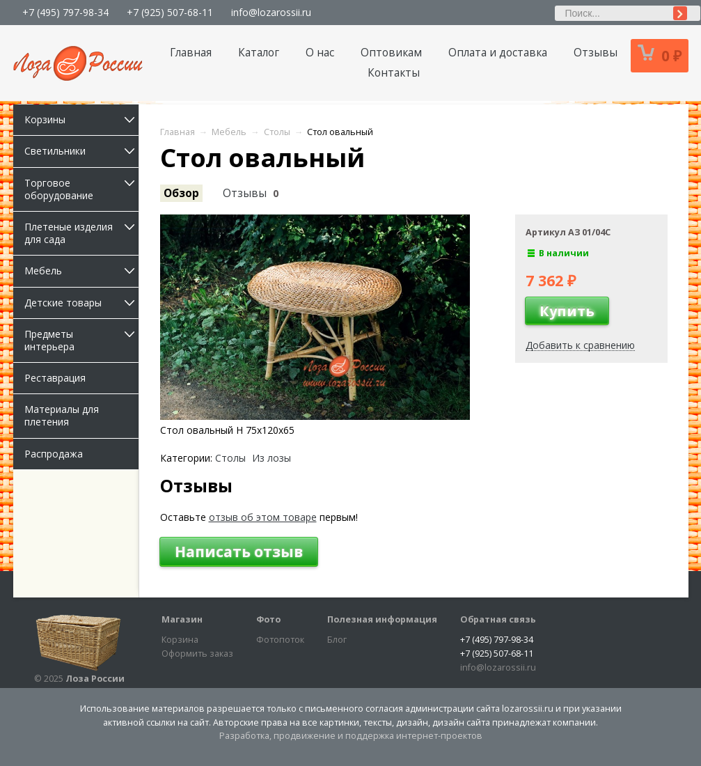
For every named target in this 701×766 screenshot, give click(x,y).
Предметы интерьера (81, 340)
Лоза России (95, 679)
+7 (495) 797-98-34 (65, 12)
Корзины (81, 119)
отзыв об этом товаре (263, 517)
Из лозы (271, 458)
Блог (337, 640)
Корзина (180, 640)
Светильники (81, 150)
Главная (191, 52)
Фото (268, 619)
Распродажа (53, 453)
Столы (230, 458)
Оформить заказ (197, 653)
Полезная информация (382, 619)
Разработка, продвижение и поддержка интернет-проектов (350, 736)
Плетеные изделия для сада (81, 233)
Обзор (181, 193)
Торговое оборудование (81, 189)
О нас (320, 52)
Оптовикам (391, 52)
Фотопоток (280, 640)
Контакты (394, 72)
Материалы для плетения (61, 415)
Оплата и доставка (497, 52)
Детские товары (81, 302)
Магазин (182, 619)
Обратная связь (498, 619)
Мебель (81, 270)
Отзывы (595, 52)
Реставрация (55, 377)
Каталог (258, 52)
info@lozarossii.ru (271, 12)
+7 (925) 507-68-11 (170, 12)
